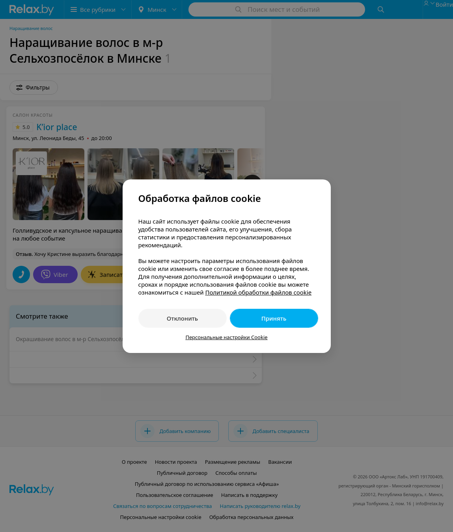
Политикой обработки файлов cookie (258, 292)
